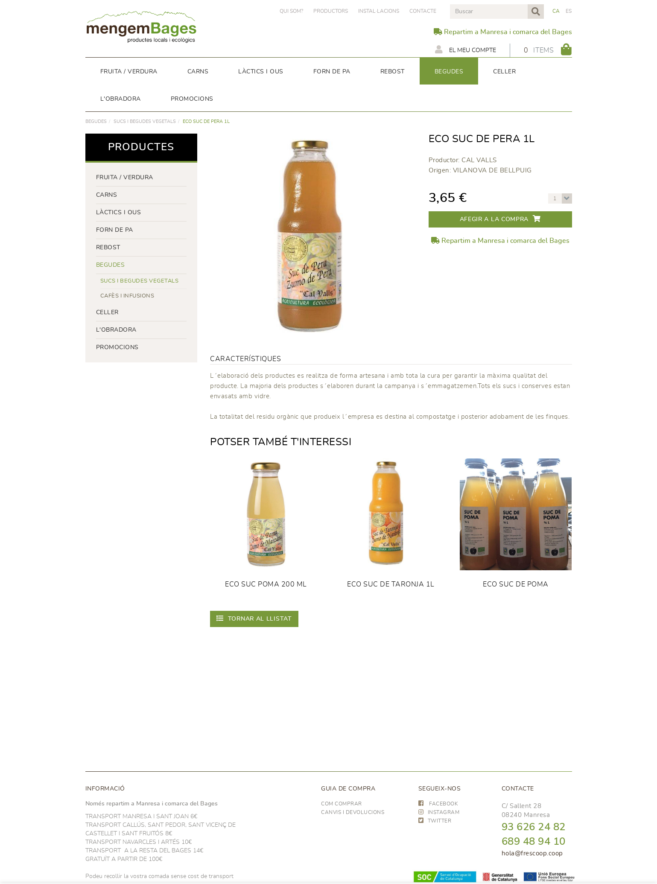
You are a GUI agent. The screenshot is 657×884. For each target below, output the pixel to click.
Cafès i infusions (127, 296)
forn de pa (114, 230)
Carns (106, 195)
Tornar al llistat (254, 618)
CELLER (107, 312)
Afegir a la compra (500, 218)
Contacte (422, 11)
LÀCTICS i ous (118, 213)
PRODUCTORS (330, 11)
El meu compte (465, 49)
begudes (96, 121)
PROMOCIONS (117, 347)
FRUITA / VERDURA (124, 178)
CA (556, 11)
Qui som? (291, 11)
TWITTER (435, 820)
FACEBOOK (438, 803)
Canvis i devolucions (352, 812)
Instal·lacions (378, 11)
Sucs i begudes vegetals (145, 121)
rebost (108, 248)
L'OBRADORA (116, 330)
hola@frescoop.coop (532, 853)
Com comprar (341, 803)
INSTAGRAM (439, 812)
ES (569, 11)
